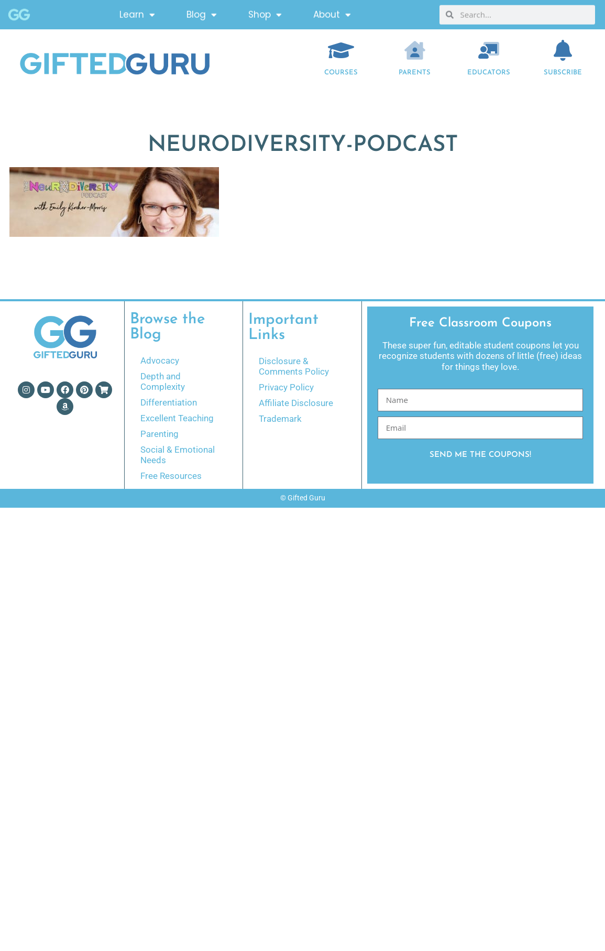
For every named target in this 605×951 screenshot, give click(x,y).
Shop (265, 13)
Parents (415, 72)
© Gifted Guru (302, 498)
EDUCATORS (488, 72)
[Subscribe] (562, 50)
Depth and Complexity (162, 381)
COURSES (341, 72)
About (332, 13)
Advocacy (159, 360)
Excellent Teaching (177, 418)
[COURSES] (341, 50)
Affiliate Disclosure (296, 403)
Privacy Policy (286, 387)
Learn (137, 13)
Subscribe (563, 72)
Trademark (280, 418)
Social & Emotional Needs (177, 454)
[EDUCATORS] (488, 50)
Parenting (159, 434)
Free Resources (171, 476)
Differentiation (168, 402)
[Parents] (414, 50)
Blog (201, 13)
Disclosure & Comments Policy (294, 366)
